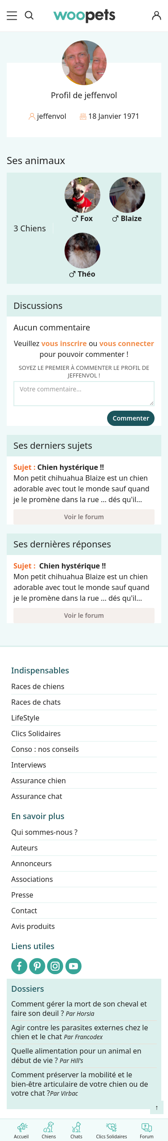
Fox (82, 200)
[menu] (13, 15)
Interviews (28, 765)
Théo (82, 256)
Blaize (127, 200)
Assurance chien (38, 780)
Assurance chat (36, 796)
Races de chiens (38, 686)
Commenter (130, 418)
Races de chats (35, 702)
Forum (147, 1129)
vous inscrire (64, 343)
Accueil (21, 1129)
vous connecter (126, 343)
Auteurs (24, 848)
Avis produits (33, 926)
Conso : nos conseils (45, 749)
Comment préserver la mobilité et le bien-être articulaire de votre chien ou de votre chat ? (79, 1084)
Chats (76, 1129)
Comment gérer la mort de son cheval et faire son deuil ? (79, 1008)
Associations (32, 879)
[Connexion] (156, 16)
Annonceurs (31, 863)
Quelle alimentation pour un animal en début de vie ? (76, 1056)
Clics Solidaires (111, 1129)
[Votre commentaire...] (84, 393)
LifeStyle (25, 718)
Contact (24, 910)
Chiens (48, 1129)
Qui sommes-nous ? (44, 832)
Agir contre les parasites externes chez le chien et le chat (79, 1032)
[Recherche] (29, 15)
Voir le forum (84, 516)
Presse (22, 895)
